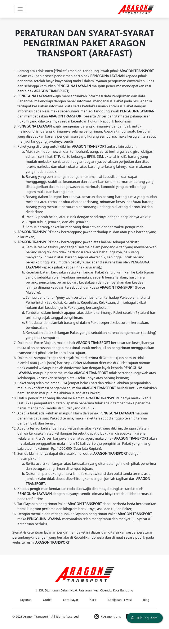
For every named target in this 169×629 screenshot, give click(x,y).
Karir (93, 600)
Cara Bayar (70, 600)
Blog (146, 600)
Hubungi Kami (144, 618)
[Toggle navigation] (20, 9)
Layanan (26, 600)
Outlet (47, 600)
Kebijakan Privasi (120, 600)
